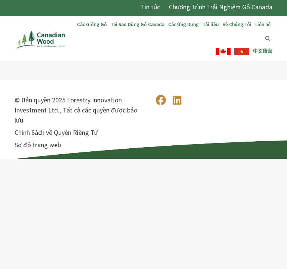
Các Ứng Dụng (183, 24)
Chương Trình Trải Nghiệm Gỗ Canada (220, 7)
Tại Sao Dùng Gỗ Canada (137, 24)
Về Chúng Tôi (237, 24)
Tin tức (150, 7)
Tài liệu (211, 24)
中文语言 (262, 51)
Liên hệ (263, 24)
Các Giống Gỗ (92, 24)
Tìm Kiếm (268, 38)
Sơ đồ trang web (38, 145)
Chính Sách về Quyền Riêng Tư (56, 132)
